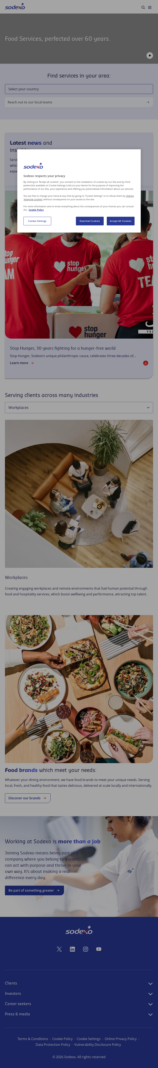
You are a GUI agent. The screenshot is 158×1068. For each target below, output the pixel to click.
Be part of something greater (34, 890)
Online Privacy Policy (124, 1039)
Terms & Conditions (29, 1039)
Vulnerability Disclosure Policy (97, 1044)
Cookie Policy (59, 1039)
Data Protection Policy (53, 1044)
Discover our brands (27, 798)
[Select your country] (147, 89)
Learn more (22, 363)
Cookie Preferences (89, 1039)
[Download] (145, 363)
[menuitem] (15, 7)
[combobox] (75, 89)
